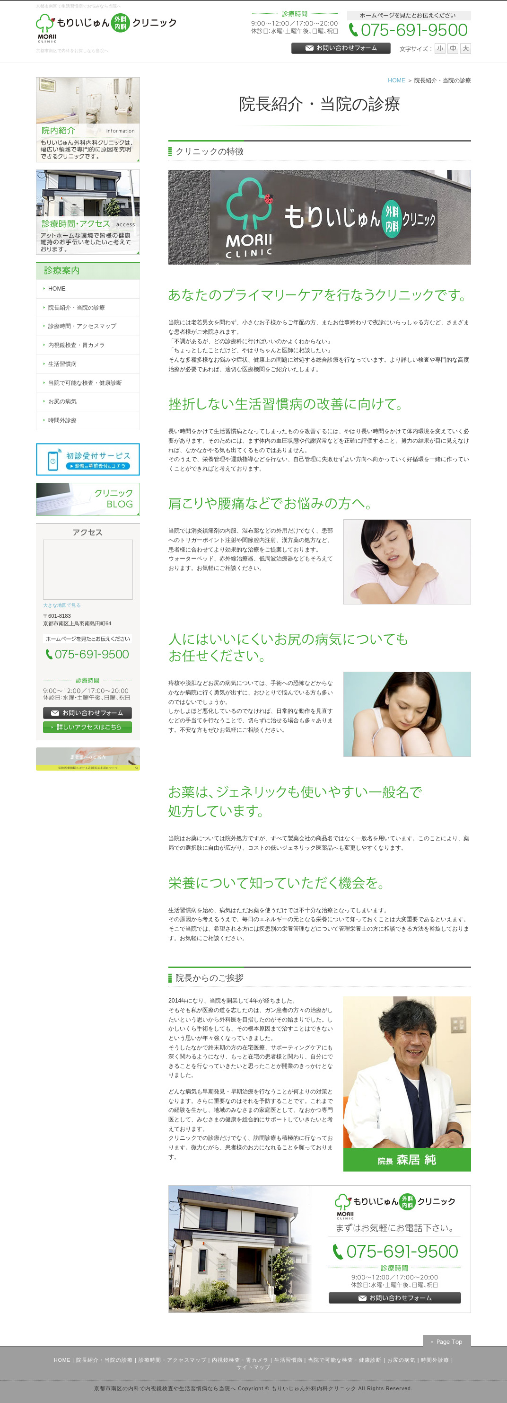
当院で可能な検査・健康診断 (345, 1360)
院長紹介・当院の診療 (104, 1360)
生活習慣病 (288, 1360)
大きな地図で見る (62, 605)
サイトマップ (253, 1367)
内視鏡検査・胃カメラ (240, 1360)
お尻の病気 (401, 1360)
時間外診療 (435, 1360)
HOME (396, 80)
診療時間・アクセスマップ (173, 1360)
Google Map (88, 568)
